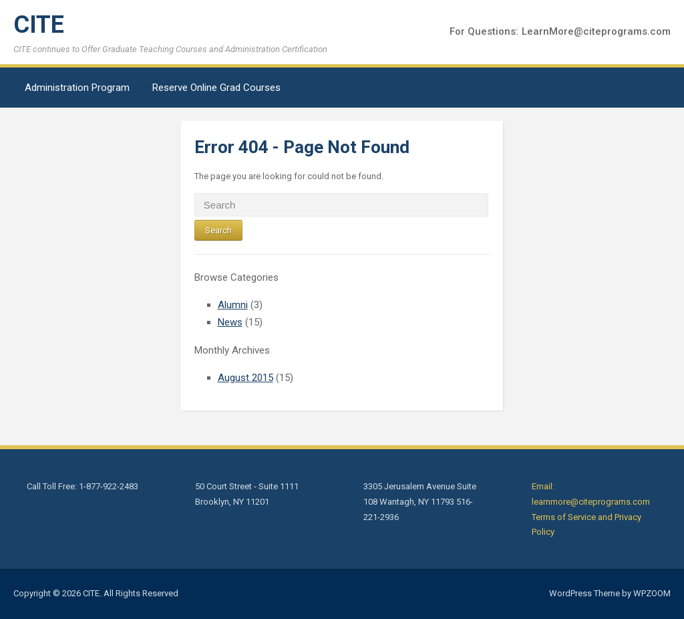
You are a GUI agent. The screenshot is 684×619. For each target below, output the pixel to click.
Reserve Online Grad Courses (216, 88)
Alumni (233, 305)
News (230, 322)
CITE (38, 25)
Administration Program (77, 88)
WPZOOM (652, 593)
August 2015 (245, 378)
